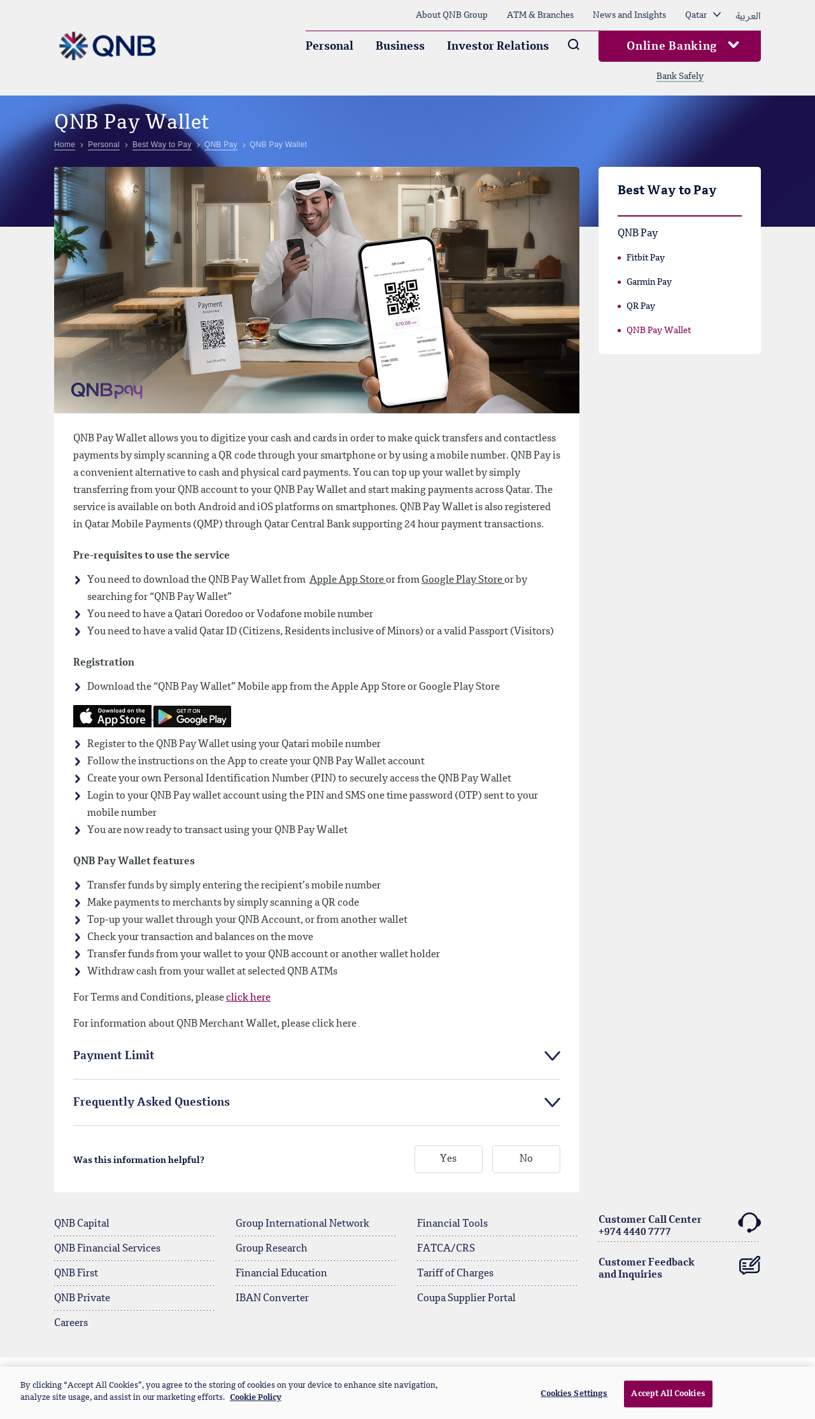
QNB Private (82, 1299)
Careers (71, 1323)
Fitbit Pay (646, 257)
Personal (329, 46)
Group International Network (302, 1224)
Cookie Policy (255, 1398)
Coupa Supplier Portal (466, 1299)
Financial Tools (452, 1224)
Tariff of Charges (455, 1274)
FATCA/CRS (446, 1249)
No (526, 1160)
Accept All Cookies (668, 1394)
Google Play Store (463, 580)
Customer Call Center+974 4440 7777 (680, 1224)
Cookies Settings (574, 1394)
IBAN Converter (272, 1299)
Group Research (272, 1249)
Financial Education (281, 1274)
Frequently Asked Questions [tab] (151, 1102)
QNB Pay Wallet (659, 330)
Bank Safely (680, 76)
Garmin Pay (649, 282)
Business (400, 46)
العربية (748, 15)
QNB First (76, 1274)
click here (248, 998)
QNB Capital (82, 1224)
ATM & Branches (540, 15)
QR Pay (641, 306)
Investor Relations (498, 46)
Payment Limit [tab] (114, 1056)
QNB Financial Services (107, 1249)
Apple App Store (347, 580)
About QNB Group (452, 15)
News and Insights (629, 15)
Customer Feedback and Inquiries (680, 1266)
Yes (448, 1160)
